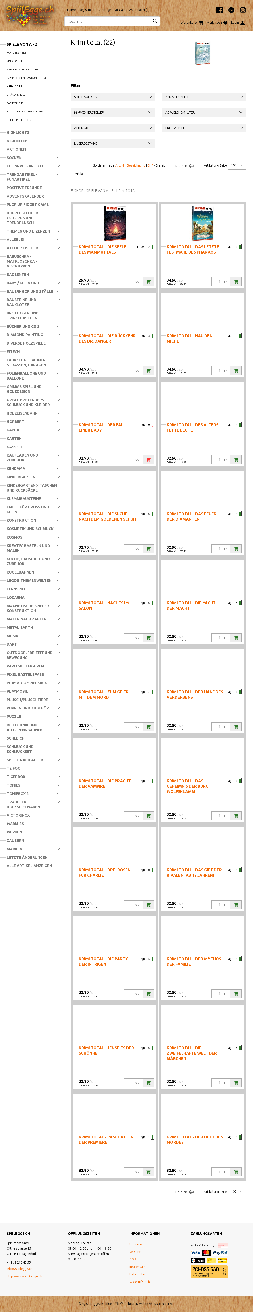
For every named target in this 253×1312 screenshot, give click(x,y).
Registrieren (87, 10)
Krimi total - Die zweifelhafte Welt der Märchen (192, 1053)
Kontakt (120, 10)
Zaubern (15, 840)
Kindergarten (21, 477)
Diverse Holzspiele (26, 343)
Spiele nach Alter (25, 760)
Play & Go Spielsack (27, 683)
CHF (150, 165)
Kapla (13, 430)
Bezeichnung (136, 165)
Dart (12, 644)
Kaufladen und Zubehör (22, 457)
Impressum (137, 1267)
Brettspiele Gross (19, 119)
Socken (14, 157)
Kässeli (14, 447)
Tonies (13, 785)
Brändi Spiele (16, 94)
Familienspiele (16, 52)
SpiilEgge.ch (94, 1304)
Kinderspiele (15, 61)
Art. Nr (120, 165)
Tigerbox (16, 777)
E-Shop (77, 191)
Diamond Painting (25, 335)
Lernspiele (18, 589)
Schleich (16, 738)
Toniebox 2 (18, 793)
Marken (14, 849)
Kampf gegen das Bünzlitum (26, 77)
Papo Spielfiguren (25, 666)
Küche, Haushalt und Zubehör (28, 561)
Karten (14, 438)
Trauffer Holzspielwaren (23, 804)
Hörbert (15, 421)
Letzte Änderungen (27, 857)
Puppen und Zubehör (28, 708)
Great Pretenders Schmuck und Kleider (28, 402)
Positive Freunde (24, 188)
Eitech (13, 351)
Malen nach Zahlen (27, 619)
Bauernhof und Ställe (30, 291)
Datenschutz (138, 1274)
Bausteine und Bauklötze (21, 302)
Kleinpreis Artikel (25, 166)
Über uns (135, 1244)
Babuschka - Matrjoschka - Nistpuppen (22, 261)
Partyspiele (15, 103)
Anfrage (105, 10)
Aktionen (16, 149)
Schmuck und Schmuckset (20, 749)
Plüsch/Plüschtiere (27, 700)
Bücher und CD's (23, 326)
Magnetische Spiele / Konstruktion (28, 608)
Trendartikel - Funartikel (22, 176)
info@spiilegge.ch (19, 1269)
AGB (132, 1259)
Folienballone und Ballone (26, 375)
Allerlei (15, 239)
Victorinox (18, 815)
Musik (12, 636)
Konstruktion (21, 520)
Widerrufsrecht (140, 1282)
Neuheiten (17, 141)
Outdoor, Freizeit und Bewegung (30, 655)
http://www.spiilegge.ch (24, 1276)
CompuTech (165, 1304)
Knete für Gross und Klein (28, 509)
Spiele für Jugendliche (23, 69)
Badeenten (18, 274)
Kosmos (14, 537)
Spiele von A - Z (22, 44)
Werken (14, 832)
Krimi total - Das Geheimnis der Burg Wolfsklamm (188, 786)
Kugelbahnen (20, 572)
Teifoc (13, 768)
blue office (114, 1304)
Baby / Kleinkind (23, 283)
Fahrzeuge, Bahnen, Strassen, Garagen (26, 362)
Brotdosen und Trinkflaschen (23, 315)
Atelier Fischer (22, 248)
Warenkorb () (139, 10)
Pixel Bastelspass (25, 674)
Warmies (15, 824)
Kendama (16, 468)
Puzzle (14, 716)
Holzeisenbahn (22, 413)
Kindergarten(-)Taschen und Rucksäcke (32, 487)
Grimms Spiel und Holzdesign (24, 388)
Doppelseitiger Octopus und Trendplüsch (22, 218)
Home (71, 10)
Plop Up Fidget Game (28, 204)
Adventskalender (25, 196)
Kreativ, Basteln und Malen (28, 547)
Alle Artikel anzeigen (29, 866)
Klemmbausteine (24, 498)
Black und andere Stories (25, 111)
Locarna (16, 597)
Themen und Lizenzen (28, 231)
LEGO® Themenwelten (29, 580)
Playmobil (17, 691)
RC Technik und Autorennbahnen (25, 727)
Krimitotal (15, 86)
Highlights (18, 132)
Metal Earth (20, 627)
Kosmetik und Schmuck (30, 529)
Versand (135, 1252)
